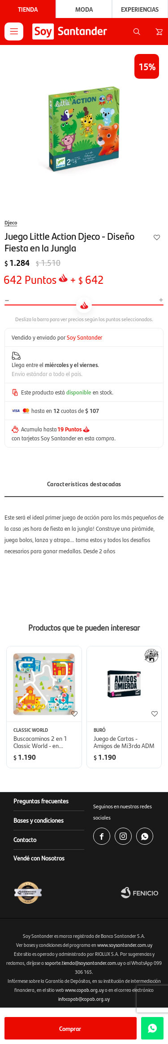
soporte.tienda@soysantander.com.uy (83, 962)
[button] (137, 31)
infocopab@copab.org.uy (84, 998)
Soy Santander (84, 337)
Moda (84, 8)
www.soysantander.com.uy (124, 944)
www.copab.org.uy (84, 989)
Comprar (70, 1028)
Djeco (10, 222)
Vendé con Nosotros (39, 857)
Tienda (28, 8)
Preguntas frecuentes (41, 800)
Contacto (24, 839)
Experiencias (140, 8)
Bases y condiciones (38, 819)
